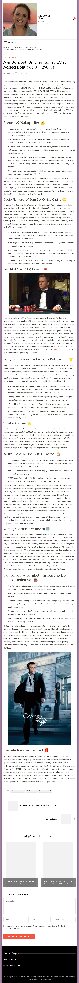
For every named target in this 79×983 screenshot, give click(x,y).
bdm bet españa (18, 791)
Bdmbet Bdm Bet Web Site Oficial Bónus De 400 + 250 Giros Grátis (58, 882)
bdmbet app (32, 791)
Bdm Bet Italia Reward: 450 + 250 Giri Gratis (21, 882)
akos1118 (7, 73)
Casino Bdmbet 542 (10, 57)
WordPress (47, 979)
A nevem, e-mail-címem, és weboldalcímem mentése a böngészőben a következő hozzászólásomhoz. (35, 927)
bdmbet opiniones (61, 349)
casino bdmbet (45, 791)
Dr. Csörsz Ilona (44, 17)
